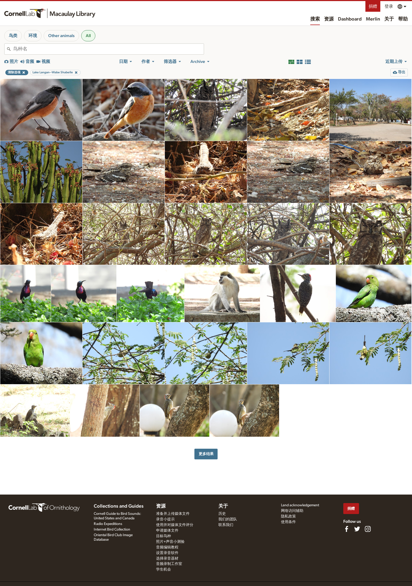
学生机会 (163, 569)
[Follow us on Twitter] (357, 529)
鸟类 (13, 36)
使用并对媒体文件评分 (174, 525)
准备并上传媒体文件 (173, 514)
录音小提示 (165, 519)
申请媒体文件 (167, 530)
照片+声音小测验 (170, 542)
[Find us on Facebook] (346, 529)
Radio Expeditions (108, 524)
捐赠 (373, 6)
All (88, 36)
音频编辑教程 (167, 547)
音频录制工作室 (169, 564)
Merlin (373, 19)
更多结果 (206, 454)
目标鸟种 (163, 536)
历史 (222, 514)
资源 (329, 19)
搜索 (315, 19)
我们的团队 (227, 519)
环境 (32, 36)
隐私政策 (288, 516)
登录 (389, 6)
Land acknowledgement (300, 505)
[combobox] (108, 49)
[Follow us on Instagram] (368, 529)
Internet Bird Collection (112, 529)
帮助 (403, 19)
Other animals (61, 36)
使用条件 (288, 522)
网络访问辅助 (292, 511)
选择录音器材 (167, 558)
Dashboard (350, 19)
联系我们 (225, 525)
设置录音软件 (167, 553)
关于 (389, 19)
